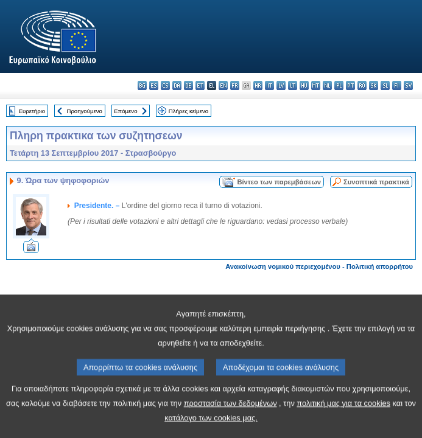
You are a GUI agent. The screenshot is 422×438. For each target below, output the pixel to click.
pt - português (350, 85)
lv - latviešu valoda (281, 85)
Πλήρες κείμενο (188, 111)
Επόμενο (125, 111)
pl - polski (338, 85)
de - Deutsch (188, 85)
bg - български (142, 85)
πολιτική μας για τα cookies (343, 423)
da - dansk (176, 85)
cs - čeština (165, 85)
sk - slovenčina (373, 85)
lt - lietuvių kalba (292, 85)
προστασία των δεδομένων (230, 423)
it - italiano (269, 85)
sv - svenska (408, 85)
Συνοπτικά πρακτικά (376, 182)
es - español (153, 85)
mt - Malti (315, 85)
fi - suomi (396, 85)
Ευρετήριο (32, 111)
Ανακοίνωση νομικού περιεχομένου (282, 266)
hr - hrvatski (257, 85)
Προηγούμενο (84, 111)
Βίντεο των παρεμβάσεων (279, 182)
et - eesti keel (200, 85)
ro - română (362, 85)
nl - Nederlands (327, 85)
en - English (223, 85)
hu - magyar (304, 85)
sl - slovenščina (385, 85)
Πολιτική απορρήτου (379, 266)
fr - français (234, 85)
